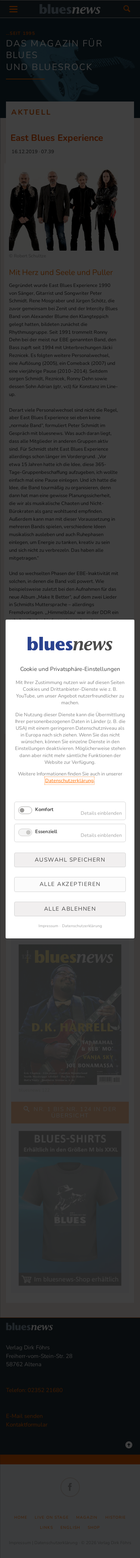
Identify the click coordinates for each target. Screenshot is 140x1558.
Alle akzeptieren (70, 884)
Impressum (48, 926)
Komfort (44, 809)
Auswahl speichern (70, 859)
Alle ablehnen (70, 909)
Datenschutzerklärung (69, 780)
